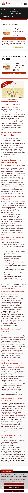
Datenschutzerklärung (19, 481)
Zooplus (17, 367)
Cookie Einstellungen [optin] (14, 487)
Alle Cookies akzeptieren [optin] (14, 484)
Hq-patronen (12, 421)
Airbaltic (3, 428)
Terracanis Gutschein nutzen (14, 73)
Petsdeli (22, 367)
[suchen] (21, 4)
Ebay (19, 407)
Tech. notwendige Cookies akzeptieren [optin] (14, 491)
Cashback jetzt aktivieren (14, 38)
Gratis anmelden (7, 471)
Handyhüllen (22, 415)
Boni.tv (3, 10)
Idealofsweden (5, 415)
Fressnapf (6, 369)
